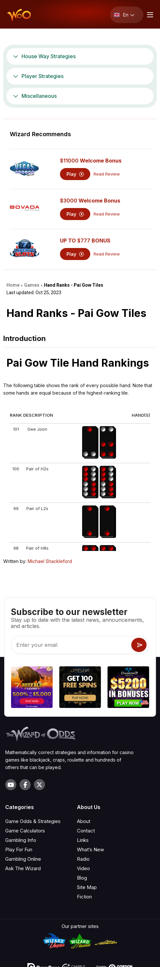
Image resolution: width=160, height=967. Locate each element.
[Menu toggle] (149, 15)
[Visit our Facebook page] (25, 784)
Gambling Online (23, 859)
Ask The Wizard (23, 868)
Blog (82, 878)
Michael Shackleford (50, 561)
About (83, 821)
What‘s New (90, 849)
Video (83, 868)
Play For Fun (18, 849)
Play (75, 174)
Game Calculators (25, 831)
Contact (86, 831)
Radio (83, 859)
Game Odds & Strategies (33, 821)
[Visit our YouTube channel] (10, 784)
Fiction (84, 897)
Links (83, 840)
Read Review (107, 174)
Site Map (87, 887)
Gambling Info (20, 840)
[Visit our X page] (39, 784)
